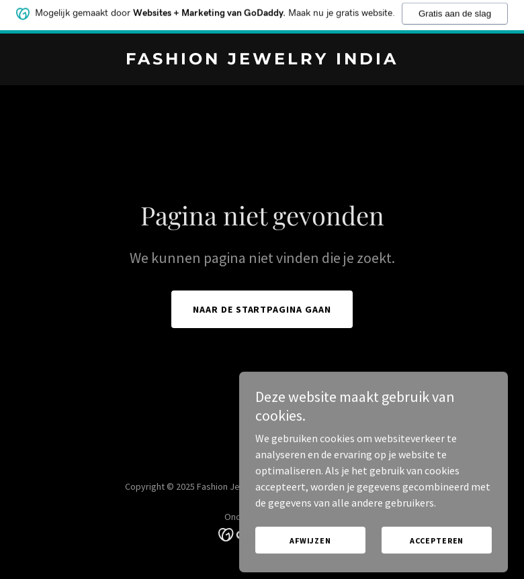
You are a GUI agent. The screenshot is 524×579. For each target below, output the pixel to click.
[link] (262, 60)
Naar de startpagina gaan (262, 309)
